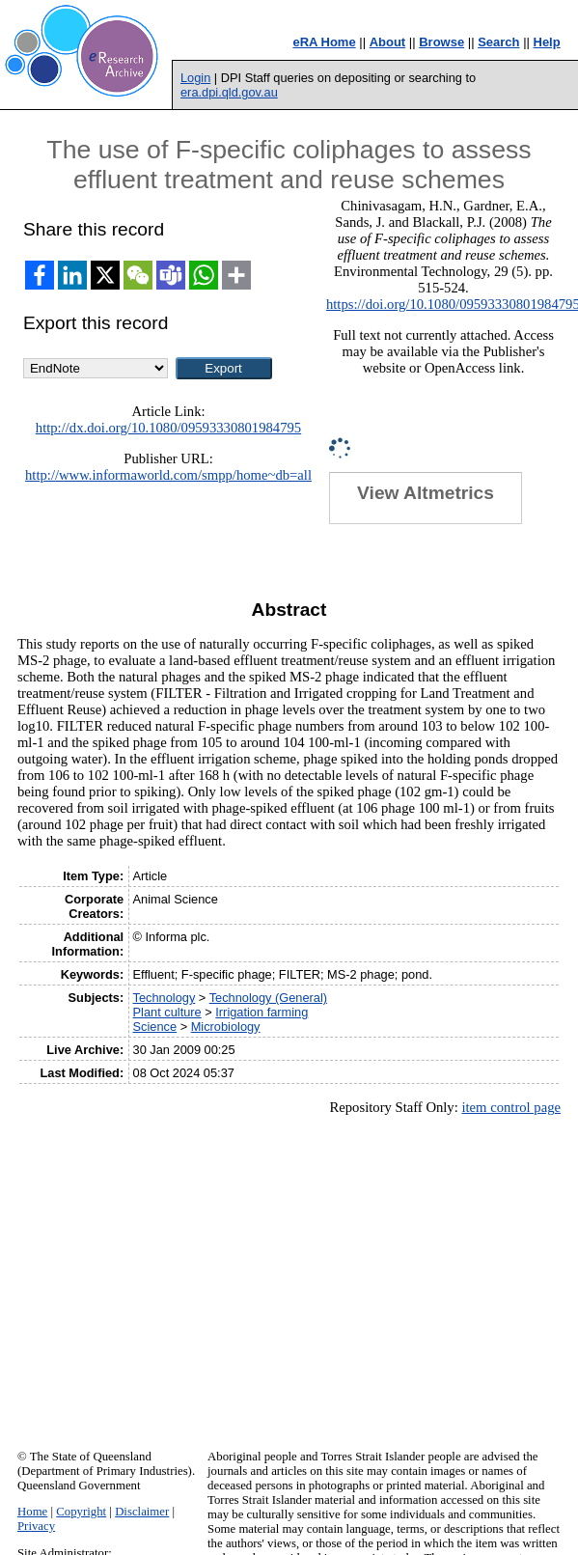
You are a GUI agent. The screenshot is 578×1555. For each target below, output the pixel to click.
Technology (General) (268, 997)
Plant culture (167, 1012)
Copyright (81, 1511)
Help (547, 42)
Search (498, 42)
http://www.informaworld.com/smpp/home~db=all (168, 475)
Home (32, 1511)
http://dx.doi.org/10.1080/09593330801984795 (168, 427)
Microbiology (226, 1026)
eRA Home (323, 42)
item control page (511, 1107)
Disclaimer (142, 1511)
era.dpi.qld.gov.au (229, 92)
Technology (164, 997)
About (388, 42)
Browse (441, 42)
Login (195, 77)
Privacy (36, 1526)
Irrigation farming (261, 1012)
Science (155, 1026)
